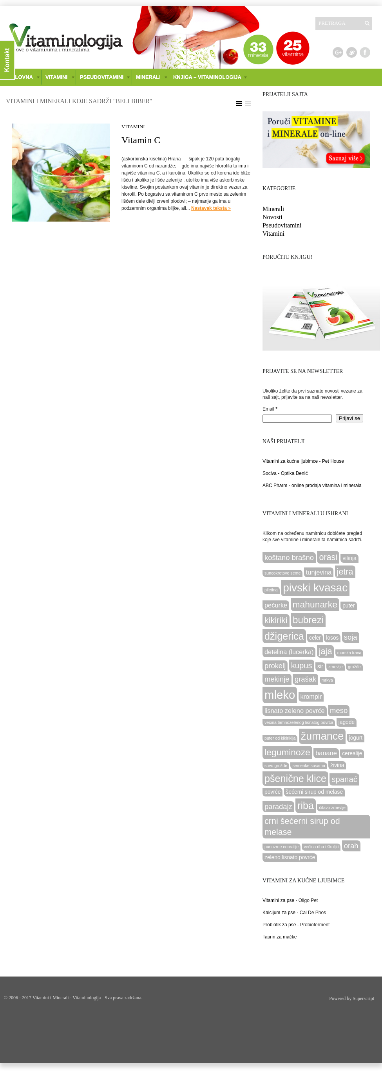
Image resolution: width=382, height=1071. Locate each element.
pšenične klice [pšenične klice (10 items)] (295, 778)
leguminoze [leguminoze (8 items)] (287, 752)
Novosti (272, 217)
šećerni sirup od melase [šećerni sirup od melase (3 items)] (314, 792)
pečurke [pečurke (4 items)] (275, 605)
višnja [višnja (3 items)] (349, 558)
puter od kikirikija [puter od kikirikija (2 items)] (279, 738)
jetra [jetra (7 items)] (345, 571)
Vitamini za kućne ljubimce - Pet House (303, 461)
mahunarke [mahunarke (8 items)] (315, 604)
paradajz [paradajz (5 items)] (278, 806)
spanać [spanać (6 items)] (344, 779)
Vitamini (133, 126)
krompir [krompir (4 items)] (311, 696)
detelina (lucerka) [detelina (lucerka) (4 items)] (288, 651)
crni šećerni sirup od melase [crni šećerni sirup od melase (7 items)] (302, 826)
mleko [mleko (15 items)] (279, 694)
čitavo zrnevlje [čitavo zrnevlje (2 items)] (332, 807)
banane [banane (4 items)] (326, 752)
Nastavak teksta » (211, 208)
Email (270, 409)
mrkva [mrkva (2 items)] (327, 680)
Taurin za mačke (280, 937)
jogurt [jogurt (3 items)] (355, 738)
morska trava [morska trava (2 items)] (349, 652)
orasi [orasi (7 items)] (328, 557)
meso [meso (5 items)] (339, 710)
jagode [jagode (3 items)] (347, 722)
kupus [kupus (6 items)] (301, 665)
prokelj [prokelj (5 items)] (275, 666)
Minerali (273, 208)
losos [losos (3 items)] (332, 638)
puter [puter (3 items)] (348, 606)
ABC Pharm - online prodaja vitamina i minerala (312, 485)
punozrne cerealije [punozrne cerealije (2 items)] (281, 846)
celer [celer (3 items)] (315, 638)
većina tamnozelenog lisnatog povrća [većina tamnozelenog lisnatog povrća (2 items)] (298, 722)
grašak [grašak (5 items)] (305, 679)
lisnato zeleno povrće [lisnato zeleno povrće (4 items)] (294, 710)
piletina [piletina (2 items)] (271, 589)
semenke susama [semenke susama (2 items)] (308, 765)
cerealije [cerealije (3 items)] (352, 753)
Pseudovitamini (282, 225)
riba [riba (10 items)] (305, 805)
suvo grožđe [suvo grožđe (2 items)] (275, 765)
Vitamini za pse (278, 900)
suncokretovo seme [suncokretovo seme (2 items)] (282, 573)
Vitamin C (140, 140)
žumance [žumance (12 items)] (322, 736)
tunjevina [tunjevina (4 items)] (319, 572)
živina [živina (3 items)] (337, 765)
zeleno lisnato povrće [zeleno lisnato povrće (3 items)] (289, 857)
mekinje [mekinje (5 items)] (277, 679)
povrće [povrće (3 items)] (272, 792)
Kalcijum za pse (279, 912)
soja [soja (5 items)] (350, 637)
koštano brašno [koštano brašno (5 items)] (289, 557)
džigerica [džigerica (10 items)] (284, 636)
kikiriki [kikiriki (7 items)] (276, 620)
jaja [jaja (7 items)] (325, 651)
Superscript (363, 998)
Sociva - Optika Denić (285, 473)
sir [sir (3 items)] (320, 666)
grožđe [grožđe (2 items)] (354, 666)
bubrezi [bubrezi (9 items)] (308, 620)
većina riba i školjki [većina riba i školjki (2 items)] (321, 846)
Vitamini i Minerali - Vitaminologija (67, 997)
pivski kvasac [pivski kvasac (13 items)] (315, 588)
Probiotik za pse (279, 924)
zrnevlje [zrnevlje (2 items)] (335, 666)
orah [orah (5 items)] (351, 846)
